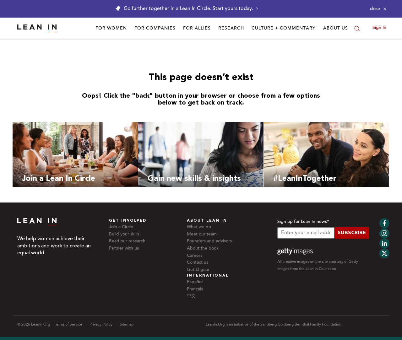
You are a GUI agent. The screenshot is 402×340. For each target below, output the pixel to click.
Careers (194, 256)
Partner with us (124, 248)
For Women (111, 28)
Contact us (197, 263)
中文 (191, 296)
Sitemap (126, 325)
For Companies (155, 28)
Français (195, 289)
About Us (335, 28)
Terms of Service (68, 325)
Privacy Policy (101, 325)
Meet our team (202, 234)
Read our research (127, 241)
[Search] (357, 28)
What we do (199, 227)
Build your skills (124, 234)
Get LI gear (198, 270)
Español (195, 282)
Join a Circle (121, 227)
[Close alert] (378, 8)
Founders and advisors (209, 241)
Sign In (379, 28)
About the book (203, 248)
